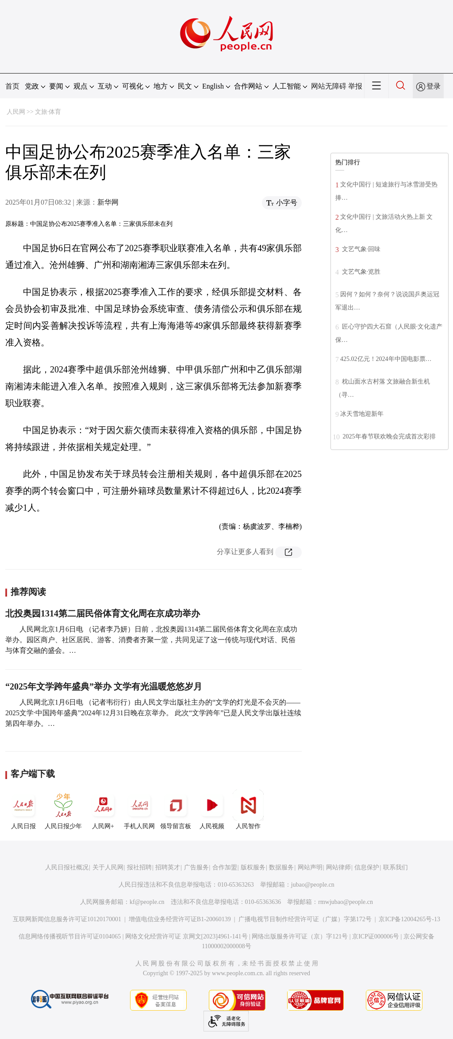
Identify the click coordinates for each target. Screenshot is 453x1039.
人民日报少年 (63, 810)
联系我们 (395, 867)
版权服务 (253, 867)
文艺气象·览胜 (360, 271)
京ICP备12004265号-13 (409, 919)
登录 (433, 86)
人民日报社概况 (66, 867)
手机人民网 (139, 810)
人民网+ (103, 810)
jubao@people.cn (312, 884)
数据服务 (281, 867)
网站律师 (338, 867)
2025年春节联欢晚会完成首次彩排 (388, 436)
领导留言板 (175, 810)
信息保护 (366, 867)
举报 (355, 86)
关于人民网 (107, 867)
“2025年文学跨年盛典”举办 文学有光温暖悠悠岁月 (103, 686)
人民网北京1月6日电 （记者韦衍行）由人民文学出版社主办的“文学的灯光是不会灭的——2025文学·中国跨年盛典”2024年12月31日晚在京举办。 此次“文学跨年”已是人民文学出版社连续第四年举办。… (153, 712)
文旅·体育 (48, 112)
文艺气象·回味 (360, 249)
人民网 (16, 112)
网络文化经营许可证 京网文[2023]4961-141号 (186, 936)
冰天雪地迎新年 (362, 414)
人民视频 (211, 810)
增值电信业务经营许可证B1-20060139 (180, 919)
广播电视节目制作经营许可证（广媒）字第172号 (305, 919)
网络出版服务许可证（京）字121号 (300, 936)
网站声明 (310, 867)
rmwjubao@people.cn (345, 902)
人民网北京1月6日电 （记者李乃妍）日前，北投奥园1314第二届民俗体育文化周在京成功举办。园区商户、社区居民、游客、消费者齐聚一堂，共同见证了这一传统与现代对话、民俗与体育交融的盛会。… (151, 639)
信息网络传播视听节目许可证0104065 (70, 936)
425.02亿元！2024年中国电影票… (386, 359)
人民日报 (23, 810)
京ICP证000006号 (375, 936)
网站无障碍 (328, 86)
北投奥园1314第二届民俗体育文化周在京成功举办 (102, 613)
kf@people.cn (147, 902)
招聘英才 (167, 867)
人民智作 (248, 810)
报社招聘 (139, 867)
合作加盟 (224, 867)
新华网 (108, 202)
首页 (12, 86)
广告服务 (196, 867)
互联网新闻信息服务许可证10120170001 (67, 919)
